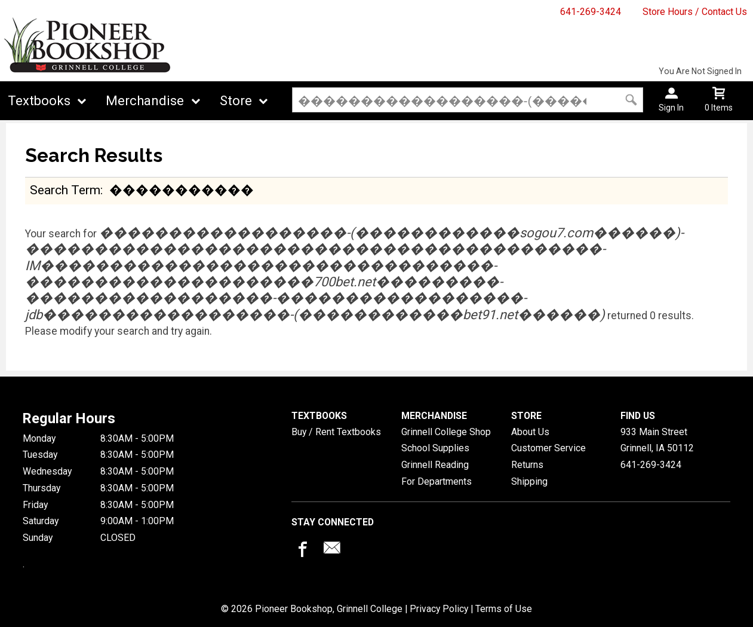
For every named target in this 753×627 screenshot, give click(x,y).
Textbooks (39, 100)
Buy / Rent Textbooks (336, 432)
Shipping (529, 481)
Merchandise (145, 100)
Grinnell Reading (435, 464)
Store (236, 100)
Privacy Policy (439, 608)
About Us (530, 432)
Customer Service (548, 448)
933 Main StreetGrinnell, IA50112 (657, 440)
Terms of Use (503, 608)
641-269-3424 (590, 11)
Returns (527, 464)
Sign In (671, 107)
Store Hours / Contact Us (695, 11)
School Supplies (435, 448)
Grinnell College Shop (446, 432)
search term (65, 189)
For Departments (436, 481)
